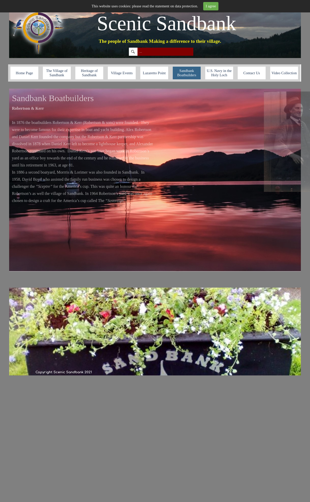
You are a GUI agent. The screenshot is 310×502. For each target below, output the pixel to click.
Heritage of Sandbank (89, 73)
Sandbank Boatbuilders (186, 73)
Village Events (122, 73)
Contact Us (251, 73)
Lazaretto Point (154, 73)
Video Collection (284, 73)
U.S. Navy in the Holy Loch (219, 73)
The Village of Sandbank (56, 73)
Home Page (24, 73)
